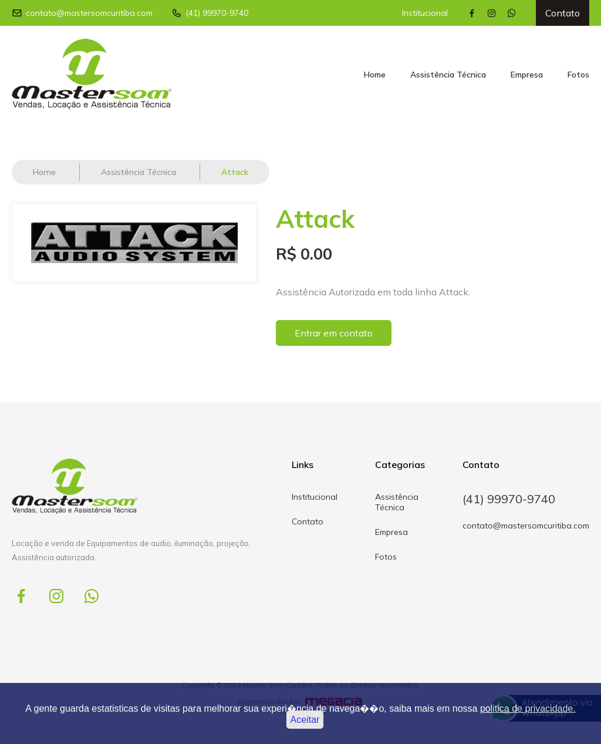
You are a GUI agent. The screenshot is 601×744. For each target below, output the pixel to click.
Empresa (527, 74)
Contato (562, 13)
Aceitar (305, 720)
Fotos (578, 74)
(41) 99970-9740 (209, 13)
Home (375, 74)
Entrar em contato (334, 333)
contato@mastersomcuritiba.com (82, 13)
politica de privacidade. (528, 708)
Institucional (425, 13)
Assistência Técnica (448, 74)
